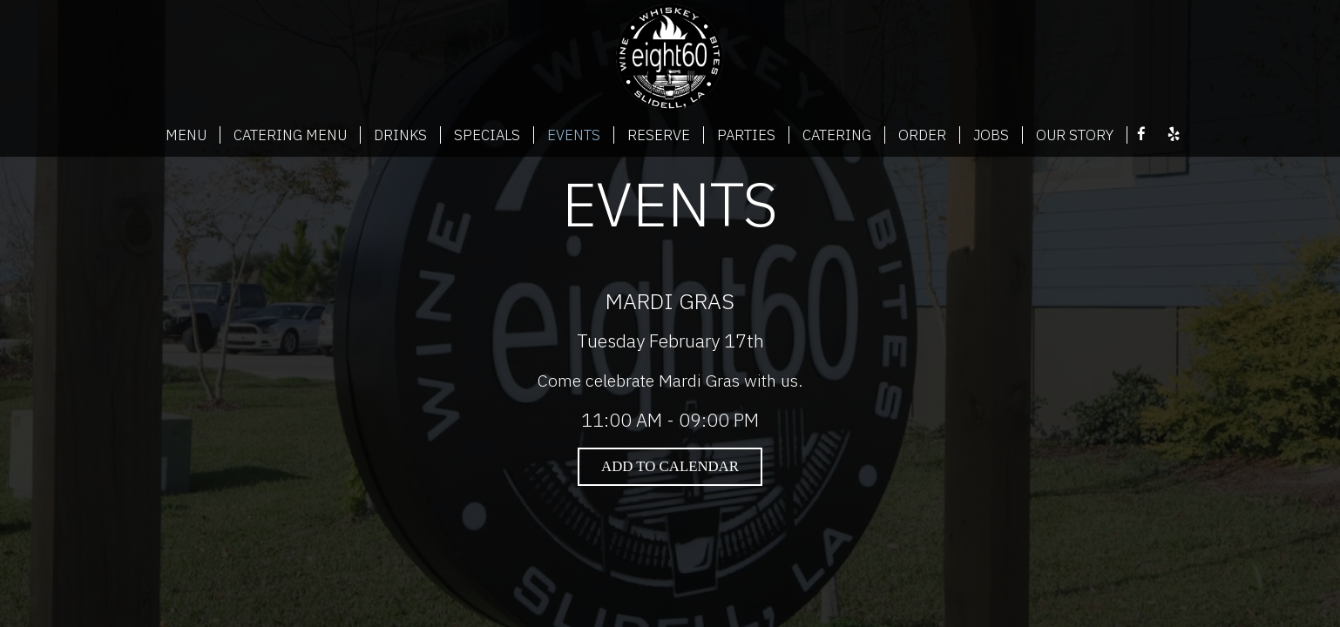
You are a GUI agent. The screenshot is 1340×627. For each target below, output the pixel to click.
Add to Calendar (670, 466)
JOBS (991, 135)
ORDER (922, 135)
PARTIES (746, 135)
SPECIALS (487, 135)
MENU (186, 135)
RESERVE (658, 135)
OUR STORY (1074, 135)
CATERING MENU (290, 135)
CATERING (836, 135)
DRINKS (400, 135)
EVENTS (573, 135)
